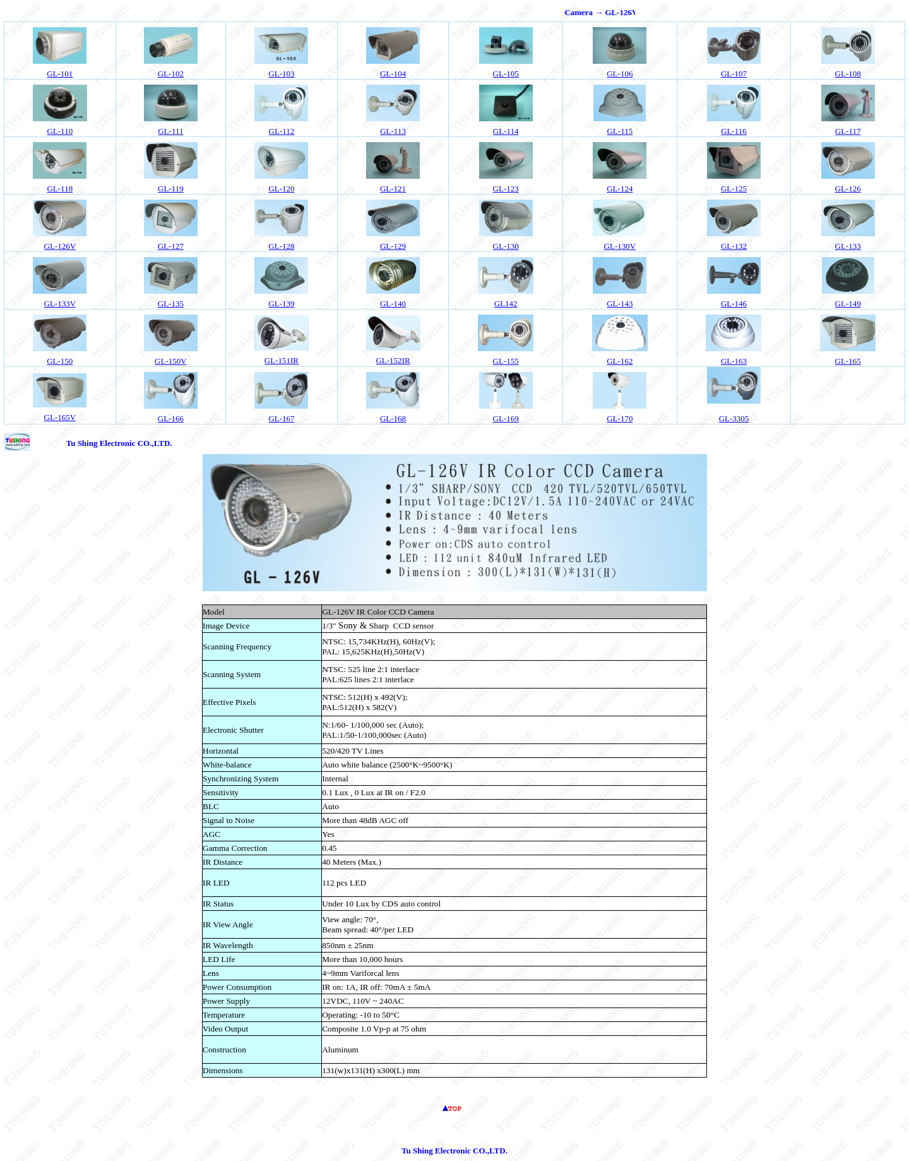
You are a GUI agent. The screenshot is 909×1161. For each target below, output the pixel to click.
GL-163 (734, 361)
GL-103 (281, 73)
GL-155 (506, 361)
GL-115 (620, 131)
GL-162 (620, 361)
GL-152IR (393, 360)
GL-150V (171, 361)
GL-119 (171, 188)
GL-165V (60, 417)
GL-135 (171, 303)
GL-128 (281, 246)
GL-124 (620, 188)
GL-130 (506, 246)
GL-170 (620, 418)
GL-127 (171, 246)
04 (393, 73)
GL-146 (734, 303)
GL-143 (620, 303)
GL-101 (60, 73)
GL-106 (620, 73)
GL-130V (620, 246)
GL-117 (848, 131)
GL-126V (60, 246)
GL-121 (393, 188)
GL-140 (393, 303)
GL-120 (281, 188)
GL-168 (393, 418)
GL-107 (734, 73)
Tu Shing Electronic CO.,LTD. (119, 443)
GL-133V (60, 303)
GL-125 (734, 188)
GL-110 (60, 131)
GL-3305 (734, 418)
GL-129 (393, 246)
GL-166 (171, 418)
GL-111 (170, 131)
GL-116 (734, 131)
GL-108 (848, 73)
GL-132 (734, 246)
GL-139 (281, 303)
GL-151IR (281, 360)
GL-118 (60, 188)
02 (171, 73)
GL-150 (60, 361)
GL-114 (506, 131)
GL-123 (506, 188)
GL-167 (281, 418)
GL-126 (848, 188)
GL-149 (848, 303)
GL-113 (393, 131)
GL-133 (848, 246)
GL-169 (506, 418)
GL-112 (282, 131)
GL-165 (848, 361)
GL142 (506, 303)
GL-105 (506, 73)
